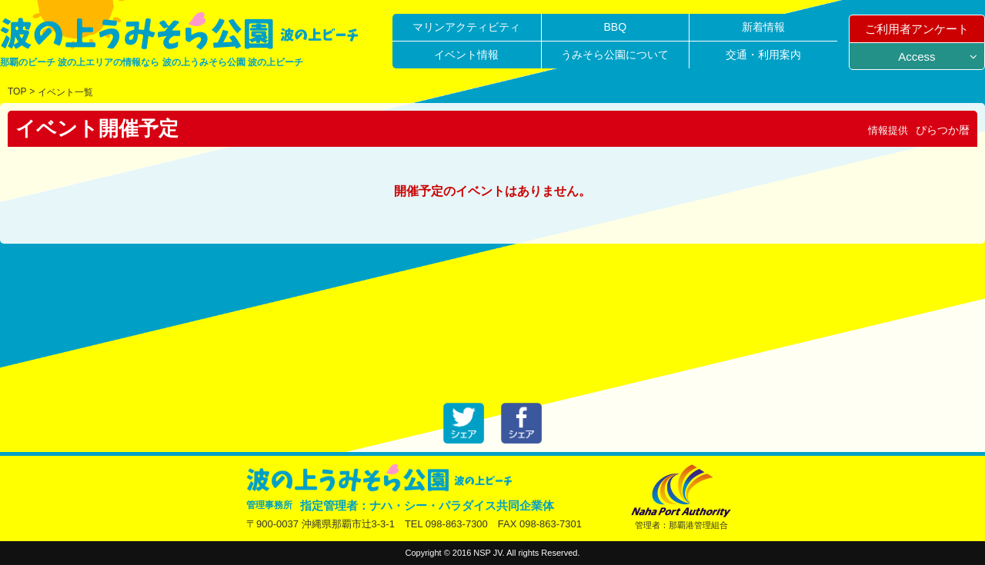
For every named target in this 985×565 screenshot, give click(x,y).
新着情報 (763, 27)
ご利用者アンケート (917, 28)
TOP (17, 91)
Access (916, 56)
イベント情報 (466, 54)
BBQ (614, 27)
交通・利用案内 (763, 54)
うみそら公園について (615, 54)
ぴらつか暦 (943, 130)
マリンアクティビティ (466, 27)
